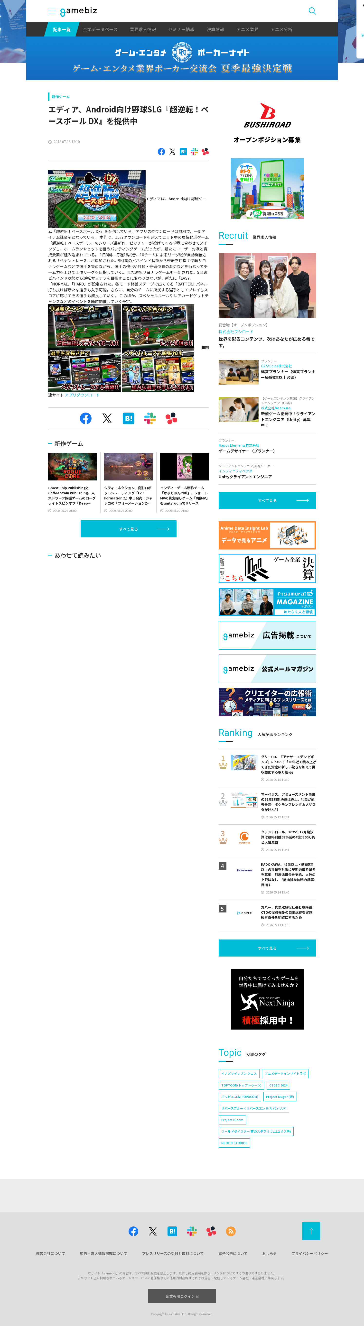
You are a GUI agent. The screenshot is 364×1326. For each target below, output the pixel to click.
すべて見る (128, 529)
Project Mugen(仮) (280, 1096)
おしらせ (269, 1253)
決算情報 (215, 29)
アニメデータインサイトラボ (285, 1073)
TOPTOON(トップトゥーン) (241, 1085)
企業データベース (100, 29)
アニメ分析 (281, 29)
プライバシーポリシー (309, 1253)
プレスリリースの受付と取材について (173, 1253)
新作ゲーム (61, 96)
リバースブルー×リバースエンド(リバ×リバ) (254, 1108)
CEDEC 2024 (278, 1085)
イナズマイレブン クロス (239, 1073)
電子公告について (233, 1253)
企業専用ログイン (182, 1296)
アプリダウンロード (82, 395)
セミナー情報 (181, 29)
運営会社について (50, 1253)
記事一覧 (62, 29)
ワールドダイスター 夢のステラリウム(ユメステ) (256, 1131)
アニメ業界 (247, 29)
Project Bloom (232, 1119)
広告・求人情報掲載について (103, 1253)
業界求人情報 (143, 29)
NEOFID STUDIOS (234, 1143)
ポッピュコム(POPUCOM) (239, 1096)
